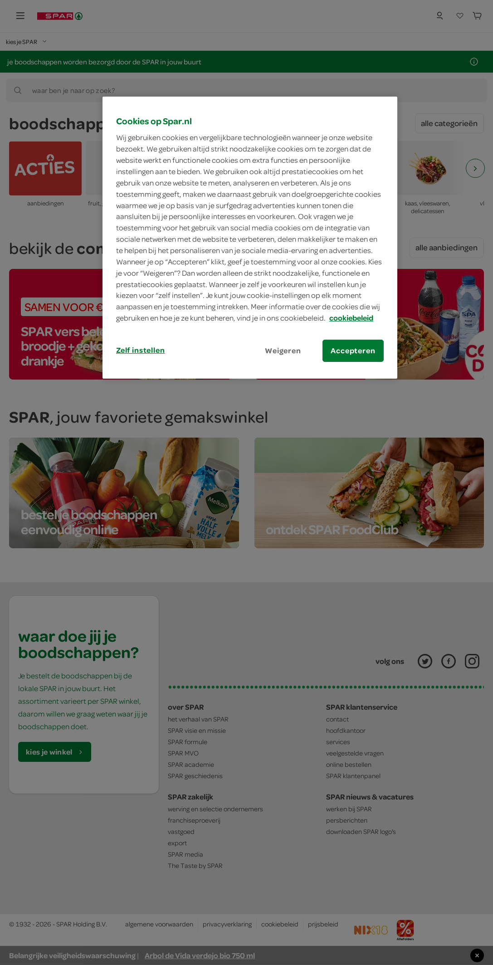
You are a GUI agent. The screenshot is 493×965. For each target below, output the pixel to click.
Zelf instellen (140, 350)
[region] (250, 238)
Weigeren (283, 351)
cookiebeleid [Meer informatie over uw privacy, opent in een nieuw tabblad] (351, 318)
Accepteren (353, 351)
